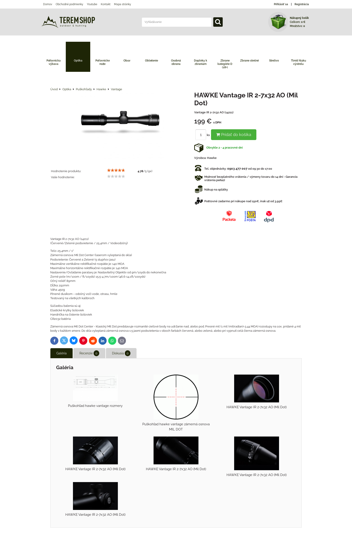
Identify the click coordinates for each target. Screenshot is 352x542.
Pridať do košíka (233, 134)
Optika (78, 60)
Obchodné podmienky (69, 4)
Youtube (92, 4)
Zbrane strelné (249, 60)
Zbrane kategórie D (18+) (225, 64)
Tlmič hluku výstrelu (298, 62)
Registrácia (302, 4)
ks (203, 135)
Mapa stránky (122, 4)
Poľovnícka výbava (53, 62)
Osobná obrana (176, 62)
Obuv (126, 60)
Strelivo (274, 60)
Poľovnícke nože (102, 62)
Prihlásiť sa (281, 4)
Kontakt (105, 4)
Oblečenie (151, 60)
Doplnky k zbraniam (200, 62)
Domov (47, 4)
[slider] (116, 170)
